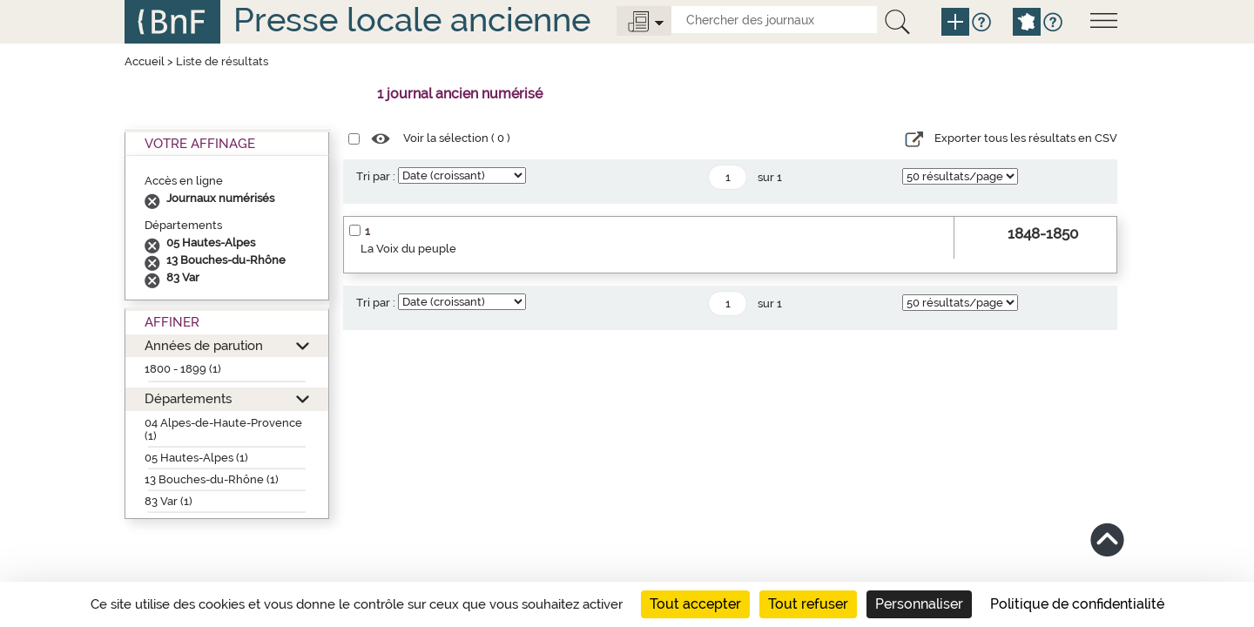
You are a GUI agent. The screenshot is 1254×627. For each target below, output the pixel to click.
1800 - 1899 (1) (183, 368)
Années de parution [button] (204, 345)
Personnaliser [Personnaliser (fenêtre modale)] (919, 604)
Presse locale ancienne (411, 19)
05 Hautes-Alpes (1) (196, 457)
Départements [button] (188, 398)
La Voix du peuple (408, 248)
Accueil (145, 61)
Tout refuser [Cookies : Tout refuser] (808, 604)
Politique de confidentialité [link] (1077, 604)
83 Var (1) (168, 501)
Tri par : (375, 176)
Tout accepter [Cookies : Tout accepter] (695, 604)
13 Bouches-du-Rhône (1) (212, 479)
